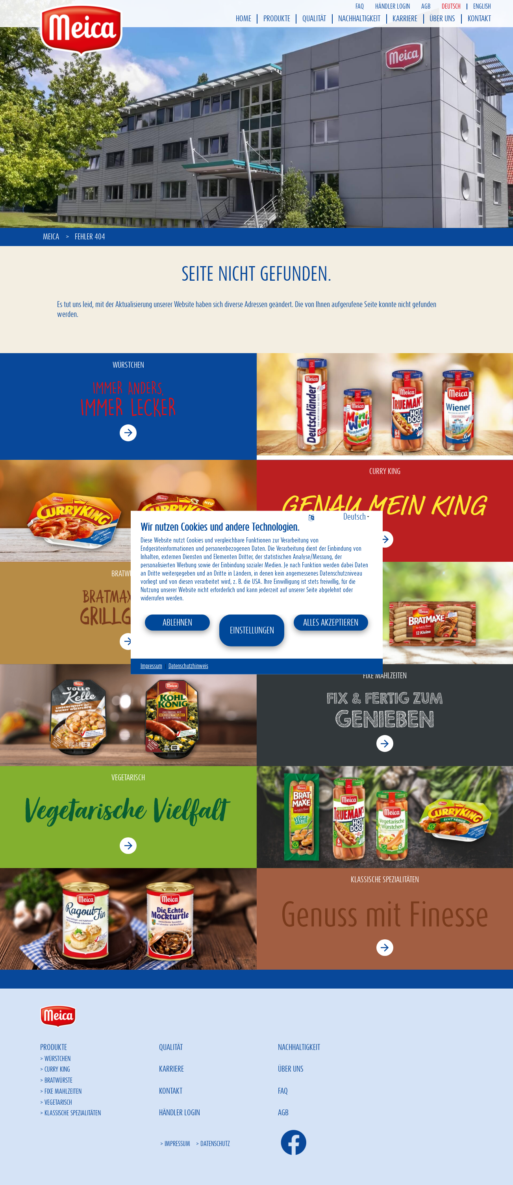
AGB (425, 6)
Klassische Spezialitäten (72, 1113)
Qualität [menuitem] (314, 18)
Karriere (171, 1069)
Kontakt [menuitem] (479, 18)
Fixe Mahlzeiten (62, 1091)
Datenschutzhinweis (188, 666)
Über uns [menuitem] (442, 18)
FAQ (360, 6)
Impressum (177, 1144)
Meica (52, 237)
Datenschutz (215, 1144)
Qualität (171, 1047)
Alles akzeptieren (330, 622)
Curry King (57, 1069)
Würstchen (57, 1059)
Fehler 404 (90, 237)
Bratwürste (58, 1080)
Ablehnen (177, 622)
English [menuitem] (482, 6)
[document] (257, 568)
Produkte (53, 1047)
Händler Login (392, 6)
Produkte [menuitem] (276, 18)
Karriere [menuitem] (405, 18)
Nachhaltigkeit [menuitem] (359, 18)
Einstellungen (252, 630)
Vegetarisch (58, 1102)
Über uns (291, 1069)
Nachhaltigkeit (299, 1047)
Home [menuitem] (243, 18)
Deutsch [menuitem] (451, 6)
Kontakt (170, 1091)
